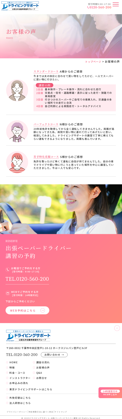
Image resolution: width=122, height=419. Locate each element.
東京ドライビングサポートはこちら (30, 387)
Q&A (39, 370)
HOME (13, 359)
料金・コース (17, 370)
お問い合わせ (55, 352)
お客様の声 (43, 365)
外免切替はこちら (20, 396)
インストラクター (20, 376)
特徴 (12, 365)
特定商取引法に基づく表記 (41, 410)
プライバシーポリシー (17, 410)
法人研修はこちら (20, 401)
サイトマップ (61, 410)
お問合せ (41, 376)
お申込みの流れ (18, 381)
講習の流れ (43, 359)
